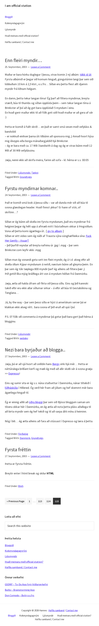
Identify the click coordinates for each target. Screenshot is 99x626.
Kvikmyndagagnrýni (16, 550)
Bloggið (9, 545)
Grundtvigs (26, 176)
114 (49, 501)
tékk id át (85, 74)
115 (57, 501)
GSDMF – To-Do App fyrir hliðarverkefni (26, 584)
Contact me (72, 610)
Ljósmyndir (24, 172)
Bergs (55, 364)
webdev (24, 338)
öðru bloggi (36, 402)
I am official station (18, 6)
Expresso (13, 373)
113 (40, 501)
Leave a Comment (41, 66)
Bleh (20, 486)
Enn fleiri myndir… (23, 60)
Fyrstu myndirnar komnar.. (31, 188)
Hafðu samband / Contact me (21, 567)
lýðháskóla (11, 388)
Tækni (34, 172)
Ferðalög (23, 433)
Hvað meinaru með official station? (24, 561)
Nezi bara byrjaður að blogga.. (35, 350)
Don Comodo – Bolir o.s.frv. (19, 595)
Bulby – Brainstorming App (20, 589)
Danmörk (25, 438)
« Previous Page (15, 502)
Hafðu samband (56, 610)
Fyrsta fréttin (18, 449)
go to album (54, 231)
